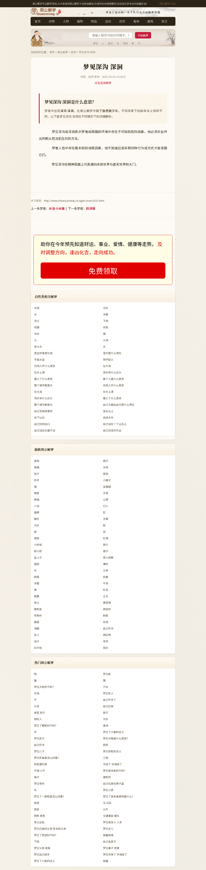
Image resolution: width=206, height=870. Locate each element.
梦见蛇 (107, 674)
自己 (110, 43)
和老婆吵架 (40, 764)
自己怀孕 (108, 628)
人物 (66, 21)
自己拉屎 (108, 706)
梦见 (95, 43)
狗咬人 (38, 719)
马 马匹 (107, 803)
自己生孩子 (109, 841)
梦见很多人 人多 (112, 822)
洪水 (36, 334)
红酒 (105, 538)
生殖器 (107, 486)
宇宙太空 (39, 359)
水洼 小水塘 (57, 208)
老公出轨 (39, 822)
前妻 (105, 577)
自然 (122, 21)
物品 (94, 21)
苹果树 (38, 615)
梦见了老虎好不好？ (46, 835)
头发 (36, 706)
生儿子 (38, 557)
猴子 (105, 551)
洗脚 (36, 628)
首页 (38, 21)
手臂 (105, 519)
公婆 (105, 499)
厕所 (105, 745)
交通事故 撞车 (111, 816)
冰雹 (105, 314)
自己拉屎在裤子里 (113, 783)
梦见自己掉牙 (42, 854)
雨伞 (105, 648)
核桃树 (107, 609)
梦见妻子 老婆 (111, 848)
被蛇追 (38, 609)
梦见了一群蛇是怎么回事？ (49, 796)
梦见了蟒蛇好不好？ (46, 725)
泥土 (36, 321)
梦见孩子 (39, 738)
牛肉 (105, 583)
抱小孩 (38, 551)
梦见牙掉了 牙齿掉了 (115, 854)
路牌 (36, 512)
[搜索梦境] (110, 35)
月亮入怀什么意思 (44, 366)
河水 (105, 308)
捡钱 (105, 622)
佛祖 (36, 499)
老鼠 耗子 (39, 712)
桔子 (36, 474)
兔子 (36, 777)
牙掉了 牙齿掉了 (112, 764)
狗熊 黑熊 (39, 816)
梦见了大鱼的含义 (113, 732)
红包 (105, 590)
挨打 (105, 461)
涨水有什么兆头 (112, 372)
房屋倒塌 (108, 835)
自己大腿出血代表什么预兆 (118, 404)
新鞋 (36, 577)
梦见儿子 (39, 751)
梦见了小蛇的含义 (44, 861)
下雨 (105, 321)
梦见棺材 (39, 783)
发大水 (38, 346)
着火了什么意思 (43, 379)
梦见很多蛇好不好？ (115, 771)
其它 (164, 21)
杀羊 (36, 480)
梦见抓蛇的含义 (112, 751)
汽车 (105, 687)
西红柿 (107, 635)
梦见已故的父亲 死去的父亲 (50, 829)
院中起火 (108, 359)
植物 (80, 21)
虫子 (36, 641)
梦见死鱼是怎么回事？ (47, 758)
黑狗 (36, 461)
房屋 (105, 861)
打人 (105, 506)
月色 (105, 327)
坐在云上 (108, 411)
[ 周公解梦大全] (167, 3)
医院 (105, 474)
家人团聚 (108, 557)
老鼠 (36, 809)
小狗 (105, 758)
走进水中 (108, 417)
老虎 (36, 803)
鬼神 (136, 21)
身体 (105, 725)
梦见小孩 (108, 790)
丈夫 (105, 596)
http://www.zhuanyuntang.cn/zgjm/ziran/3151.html (74, 200)
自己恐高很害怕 (43, 411)
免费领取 (103, 270)
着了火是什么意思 (113, 379)
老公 (36, 603)
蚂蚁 (105, 615)
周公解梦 (63, 52)
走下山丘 (39, 417)
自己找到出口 (42, 424)
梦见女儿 (108, 829)
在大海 (107, 366)
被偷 (36, 622)
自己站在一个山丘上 (115, 424)
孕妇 (125, 43)
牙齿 (36, 693)
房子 (105, 712)
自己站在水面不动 (44, 430)
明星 (36, 493)
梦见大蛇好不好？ (44, 687)
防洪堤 (90, 208)
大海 (105, 340)
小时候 (38, 544)
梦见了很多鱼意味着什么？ (118, 796)
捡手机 (38, 648)
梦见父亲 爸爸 (42, 848)
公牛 (105, 809)
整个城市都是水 (43, 385)
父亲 (105, 570)
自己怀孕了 (109, 700)
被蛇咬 (107, 777)
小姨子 (107, 480)
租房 (36, 564)
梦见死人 (108, 693)
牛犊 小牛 (39, 771)
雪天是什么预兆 (112, 353)
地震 (36, 327)
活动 (108, 21)
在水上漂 (39, 372)
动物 (52, 21)
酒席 (36, 538)
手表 (105, 493)
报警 (36, 596)
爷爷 (105, 641)
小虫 (36, 506)
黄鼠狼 (107, 603)
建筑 (150, 21)
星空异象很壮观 (43, 353)
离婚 (36, 467)
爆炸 (105, 564)
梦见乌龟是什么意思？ (116, 738)
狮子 (105, 544)
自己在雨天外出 (112, 430)
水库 (36, 308)
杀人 (36, 635)
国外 (36, 519)
